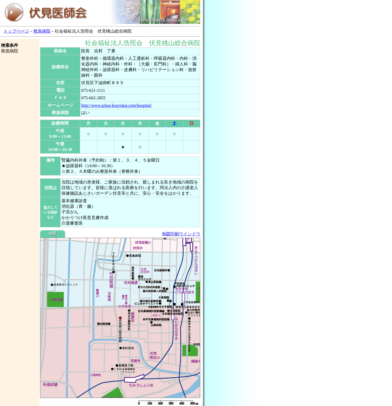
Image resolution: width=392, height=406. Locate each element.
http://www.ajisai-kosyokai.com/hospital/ (116, 105)
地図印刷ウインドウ (181, 234)
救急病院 (41, 31)
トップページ (16, 31)
